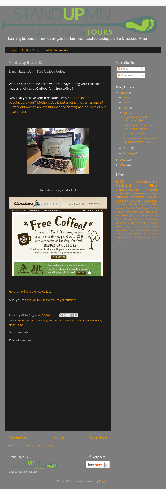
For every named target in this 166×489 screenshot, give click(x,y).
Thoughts (152, 189)
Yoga (127, 226)
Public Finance (123, 219)
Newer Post (18, 437)
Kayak (128, 212)
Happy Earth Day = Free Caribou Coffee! (136, 119)
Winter (119, 226)
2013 (123, 93)
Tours (154, 193)
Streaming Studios (125, 223)
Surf (138, 223)
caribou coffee (26, 320)
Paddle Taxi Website (56, 50)
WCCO (154, 223)
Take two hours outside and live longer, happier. (138, 127)
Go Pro (153, 208)
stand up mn (16, 324)
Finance (133, 193)
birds (138, 230)
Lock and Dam (134, 204)
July (125, 97)
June (126, 102)
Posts (123, 68)
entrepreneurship (127, 189)
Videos (145, 223)
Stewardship (151, 219)
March (127, 148)
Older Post (98, 437)
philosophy (122, 197)
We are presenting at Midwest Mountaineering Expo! (139, 140)
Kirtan (134, 212)
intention (120, 208)
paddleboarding (92, 320)
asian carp (151, 226)
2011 (123, 164)
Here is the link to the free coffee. (30, 291)
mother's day (135, 237)
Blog (120, 181)
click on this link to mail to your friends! (51, 300)
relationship (137, 197)
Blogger (103, 481)
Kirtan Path (143, 212)
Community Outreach (128, 200)
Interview (120, 212)
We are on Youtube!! (134, 133)
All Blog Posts (29, 50)
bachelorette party (125, 230)
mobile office (150, 233)
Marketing (144, 193)
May (126, 107)
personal (147, 237)
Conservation (150, 200)
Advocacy (152, 197)
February (128, 153)
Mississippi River (72, 320)
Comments (126, 75)
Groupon (120, 204)
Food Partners (143, 208)
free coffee (55, 320)
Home (12, 50)
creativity (120, 233)
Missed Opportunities (147, 215)
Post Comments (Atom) (38, 445)
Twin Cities (151, 204)
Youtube (137, 226)
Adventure (122, 193)
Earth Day (41, 320)
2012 (123, 159)
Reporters (138, 219)
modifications (122, 237)
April (126, 112)
